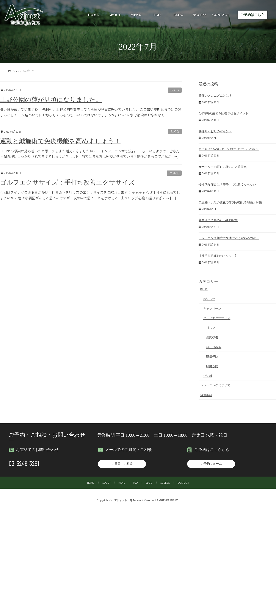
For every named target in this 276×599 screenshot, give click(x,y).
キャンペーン (212, 306)
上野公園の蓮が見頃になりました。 (51, 99)
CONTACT (220, 15)
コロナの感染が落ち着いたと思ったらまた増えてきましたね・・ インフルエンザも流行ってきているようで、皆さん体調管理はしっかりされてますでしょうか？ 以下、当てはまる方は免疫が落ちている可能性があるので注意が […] (90, 153)
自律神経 (206, 393)
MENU (136, 15)
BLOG (178, 15)
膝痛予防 (212, 364)
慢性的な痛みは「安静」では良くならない (227, 183)
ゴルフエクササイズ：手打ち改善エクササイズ (67, 182)
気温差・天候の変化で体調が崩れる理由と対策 (230, 201)
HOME (93, 15)
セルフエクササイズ (216, 316)
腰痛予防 (212, 354)
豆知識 (207, 373)
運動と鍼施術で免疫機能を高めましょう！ (60, 141)
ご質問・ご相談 (122, 461)
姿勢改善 (212, 335)
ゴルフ (174, 173)
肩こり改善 (213, 345)
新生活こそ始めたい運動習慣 (218, 218)
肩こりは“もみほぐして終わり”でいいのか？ (229, 148)
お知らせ (209, 296)
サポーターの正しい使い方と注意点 (223, 165)
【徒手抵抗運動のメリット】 (218, 253)
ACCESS (199, 15)
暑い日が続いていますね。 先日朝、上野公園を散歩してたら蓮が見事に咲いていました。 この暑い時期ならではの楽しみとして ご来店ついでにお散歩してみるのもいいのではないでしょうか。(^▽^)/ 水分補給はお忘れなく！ (90, 112)
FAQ (157, 15)
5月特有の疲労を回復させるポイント (223, 113)
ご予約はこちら (252, 15)
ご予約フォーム (211, 461)
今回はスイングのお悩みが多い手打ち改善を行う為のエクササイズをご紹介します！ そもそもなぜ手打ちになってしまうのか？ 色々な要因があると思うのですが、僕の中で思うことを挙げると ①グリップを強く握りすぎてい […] (90, 195)
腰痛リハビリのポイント (215, 130)
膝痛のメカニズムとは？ (215, 95)
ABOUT (114, 15)
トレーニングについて (215, 383)
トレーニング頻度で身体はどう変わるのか (229, 236)
